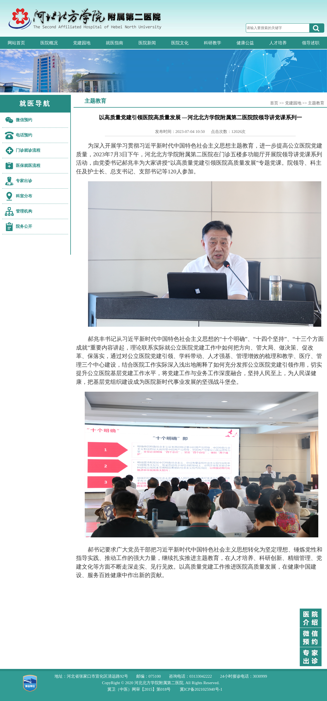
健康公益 (245, 42)
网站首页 (16, 42)
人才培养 (278, 42)
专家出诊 (24, 181)
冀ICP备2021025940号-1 (201, 689)
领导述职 (310, 42)
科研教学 (212, 42)
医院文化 (180, 42)
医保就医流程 (28, 165)
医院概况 (49, 42)
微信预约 (24, 120)
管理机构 (24, 211)
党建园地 (81, 42)
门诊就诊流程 (28, 150)
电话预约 (24, 135)
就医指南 (114, 42)
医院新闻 (147, 42)
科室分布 (24, 196)
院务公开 (24, 226)
